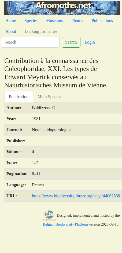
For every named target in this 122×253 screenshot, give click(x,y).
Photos (77, 20)
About (10, 31)
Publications (102, 20)
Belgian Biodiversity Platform (65, 224)
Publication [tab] (18, 96)
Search (71, 42)
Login (90, 42)
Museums (54, 20)
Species (31, 20)
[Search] (30, 42)
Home (10, 20)
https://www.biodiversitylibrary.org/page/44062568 (76, 196)
